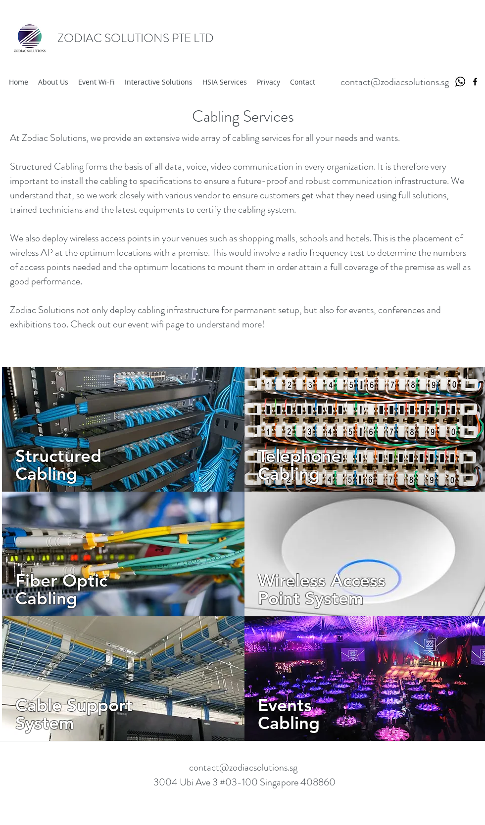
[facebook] (475, 82)
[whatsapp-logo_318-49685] (460, 82)
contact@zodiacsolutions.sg (394, 82)
